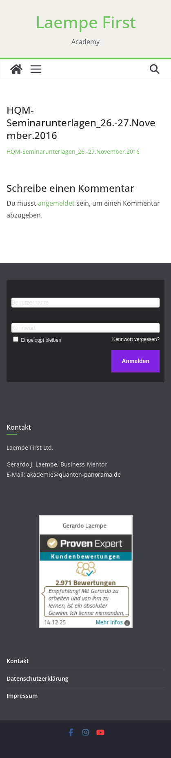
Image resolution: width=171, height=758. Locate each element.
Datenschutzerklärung (38, 678)
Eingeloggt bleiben (36, 340)
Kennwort (23, 328)
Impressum (22, 696)
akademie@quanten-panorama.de (74, 474)
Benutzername (30, 302)
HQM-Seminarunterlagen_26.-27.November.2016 (73, 151)
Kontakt (18, 661)
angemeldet (56, 203)
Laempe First (86, 22)
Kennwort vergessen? (136, 339)
